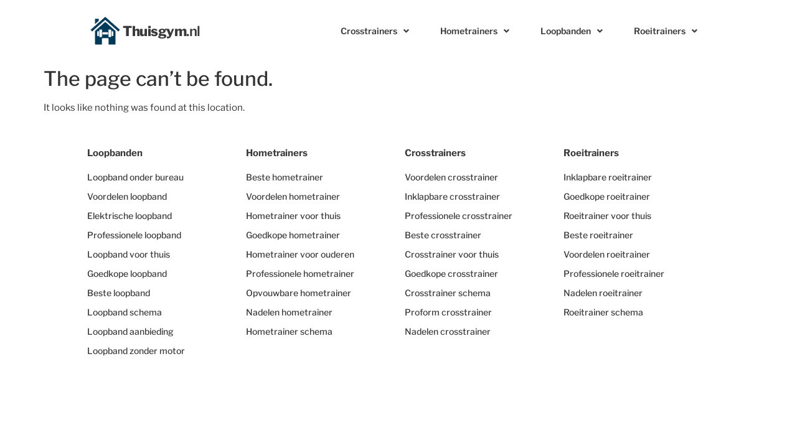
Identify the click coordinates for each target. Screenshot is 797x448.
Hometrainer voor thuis (293, 215)
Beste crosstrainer (443, 235)
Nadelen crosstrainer (448, 331)
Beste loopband (118, 292)
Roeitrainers (665, 31)
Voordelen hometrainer (293, 196)
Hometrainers (474, 31)
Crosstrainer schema (448, 292)
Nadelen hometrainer (289, 312)
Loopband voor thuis (128, 254)
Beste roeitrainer (598, 235)
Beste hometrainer (284, 177)
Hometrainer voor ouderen (300, 254)
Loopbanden (571, 31)
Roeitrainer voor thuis (607, 215)
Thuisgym (161, 31)
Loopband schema (124, 312)
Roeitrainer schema (603, 312)
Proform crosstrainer (448, 312)
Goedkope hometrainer (293, 235)
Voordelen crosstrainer (451, 177)
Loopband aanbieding (130, 331)
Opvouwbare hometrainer (298, 292)
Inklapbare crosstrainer (452, 196)
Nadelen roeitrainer (603, 292)
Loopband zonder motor (136, 350)
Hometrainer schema (289, 331)
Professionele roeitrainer (614, 273)
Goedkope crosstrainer (451, 273)
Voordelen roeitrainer (607, 254)
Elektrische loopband (129, 215)
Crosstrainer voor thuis (452, 254)
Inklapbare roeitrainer (608, 177)
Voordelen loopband (127, 196)
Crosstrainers (375, 31)
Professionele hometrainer (300, 273)
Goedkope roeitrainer (607, 196)
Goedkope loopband (127, 273)
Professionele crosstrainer (458, 215)
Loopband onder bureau (135, 177)
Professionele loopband (134, 235)
